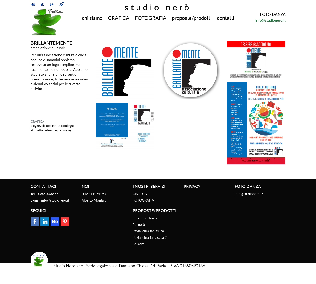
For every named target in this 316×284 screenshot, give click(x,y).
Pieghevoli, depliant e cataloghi (52, 125)
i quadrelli (140, 243)
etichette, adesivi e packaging (51, 130)
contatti (225, 17)
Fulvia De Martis (94, 193)
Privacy (192, 186)
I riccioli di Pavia (145, 218)
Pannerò (139, 224)
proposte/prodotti (191, 17)
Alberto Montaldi (94, 200)
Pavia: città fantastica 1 (150, 231)
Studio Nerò (158, 7)
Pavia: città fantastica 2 (150, 237)
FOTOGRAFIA (150, 17)
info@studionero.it (270, 20)
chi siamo (92, 17)
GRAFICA (118, 17)
